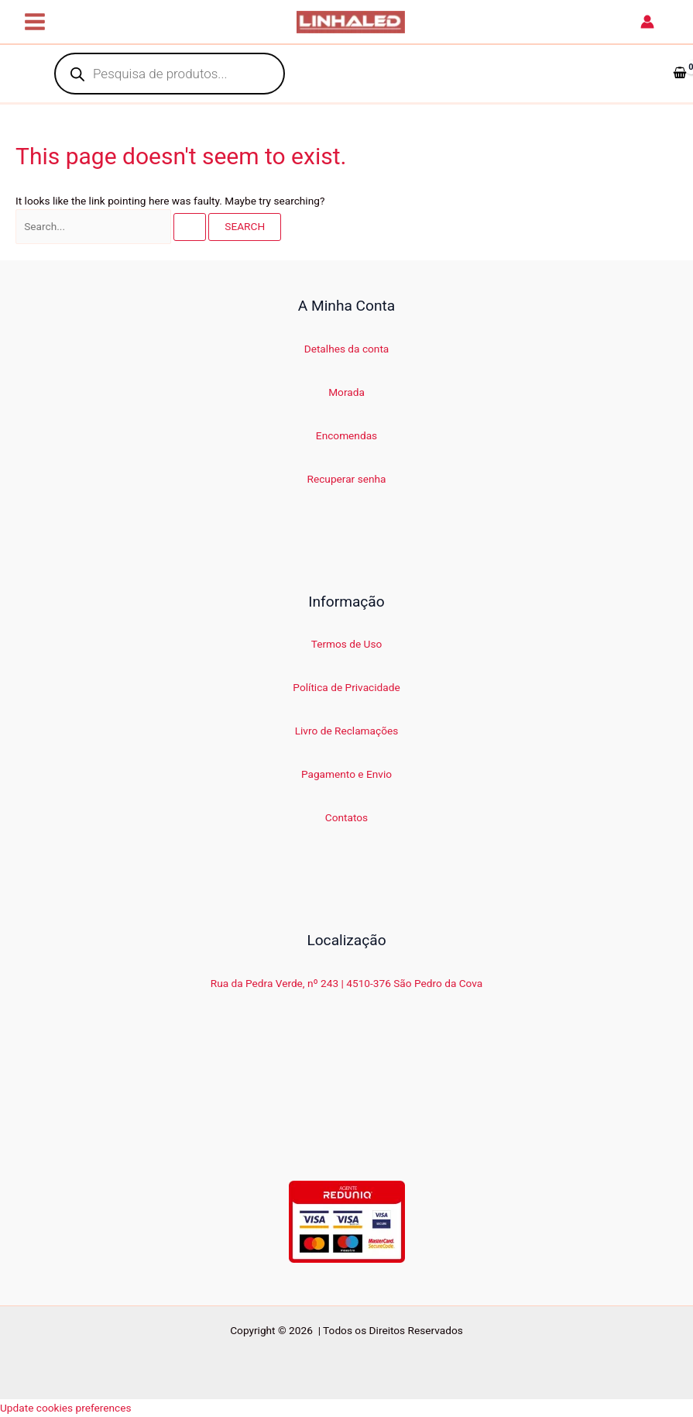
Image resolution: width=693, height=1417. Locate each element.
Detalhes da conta (346, 348)
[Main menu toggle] (35, 22)
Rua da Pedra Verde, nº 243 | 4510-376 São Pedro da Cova (347, 983)
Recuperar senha (346, 479)
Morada (346, 392)
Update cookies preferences (66, 1408)
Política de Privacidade (346, 687)
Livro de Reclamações (347, 730)
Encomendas (346, 435)
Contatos (346, 817)
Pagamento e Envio (346, 774)
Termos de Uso (347, 644)
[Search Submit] (189, 227)
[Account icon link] (647, 22)
